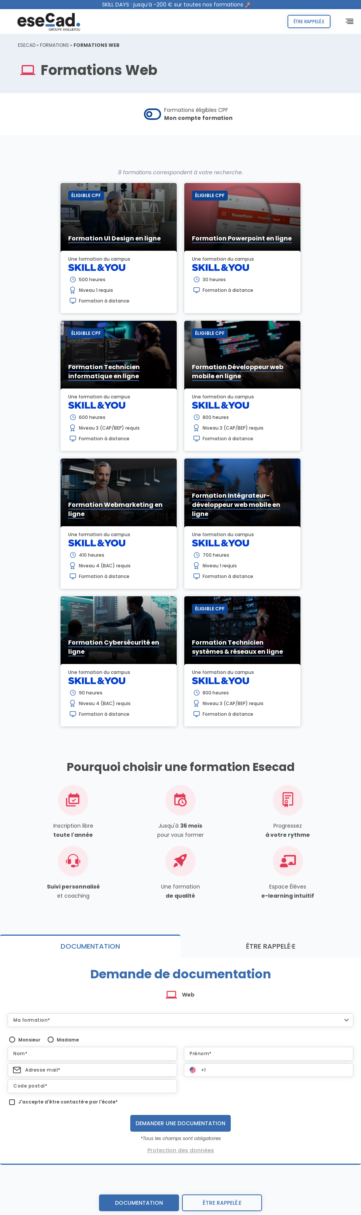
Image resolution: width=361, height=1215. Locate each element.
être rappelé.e (222, 1203)
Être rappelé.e (309, 21)
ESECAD (26, 45)
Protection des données (180, 1150)
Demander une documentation (180, 1123)
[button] (180, 1020)
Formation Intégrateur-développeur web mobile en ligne (236, 504)
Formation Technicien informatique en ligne (104, 372)
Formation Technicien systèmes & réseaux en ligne (237, 647)
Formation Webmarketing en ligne (115, 509)
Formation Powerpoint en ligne (242, 238)
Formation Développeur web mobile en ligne (237, 372)
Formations (54, 45)
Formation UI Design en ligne (114, 238)
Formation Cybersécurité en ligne (113, 647)
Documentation (139, 1203)
